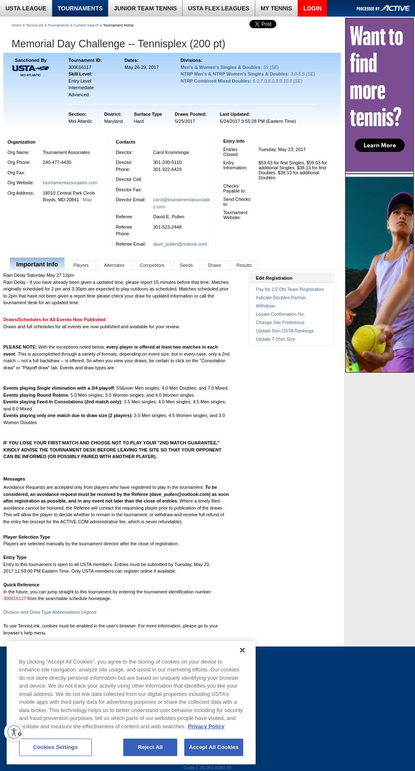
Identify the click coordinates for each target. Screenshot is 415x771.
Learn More (380, 145)
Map (87, 199)
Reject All (150, 747)
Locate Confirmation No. (280, 314)
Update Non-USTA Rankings (285, 330)
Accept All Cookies (214, 747)
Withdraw (265, 305)
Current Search (86, 25)
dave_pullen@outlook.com (180, 244)
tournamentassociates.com (70, 182)
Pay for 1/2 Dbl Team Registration (290, 289)
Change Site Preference (280, 322)
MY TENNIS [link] (276, 8)
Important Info (37, 264)
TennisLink (35, 25)
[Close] (242, 650)
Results (244, 265)
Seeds (186, 265)
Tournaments (58, 25)
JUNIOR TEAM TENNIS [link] (145, 8)
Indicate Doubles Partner (281, 297)
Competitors (152, 265)
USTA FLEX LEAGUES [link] (218, 8)
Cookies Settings (55, 747)
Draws (214, 265)
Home (17, 25)
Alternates (114, 265)
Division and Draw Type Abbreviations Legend (49, 612)
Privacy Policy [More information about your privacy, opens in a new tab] (206, 726)
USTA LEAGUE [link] (25, 8)
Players (81, 265)
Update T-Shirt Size (275, 339)
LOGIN (312, 8)
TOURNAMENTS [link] (80, 8)
